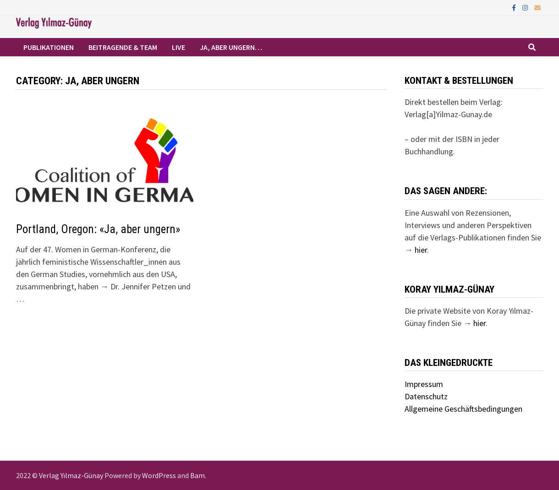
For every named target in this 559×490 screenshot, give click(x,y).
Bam (197, 475)
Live (178, 47)
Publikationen (48, 47)
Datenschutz (426, 396)
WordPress (159, 475)
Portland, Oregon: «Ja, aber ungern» (98, 229)
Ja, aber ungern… (231, 47)
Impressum (424, 384)
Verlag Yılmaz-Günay (71, 475)
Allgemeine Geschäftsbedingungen (463, 408)
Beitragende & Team (122, 47)
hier (421, 250)
